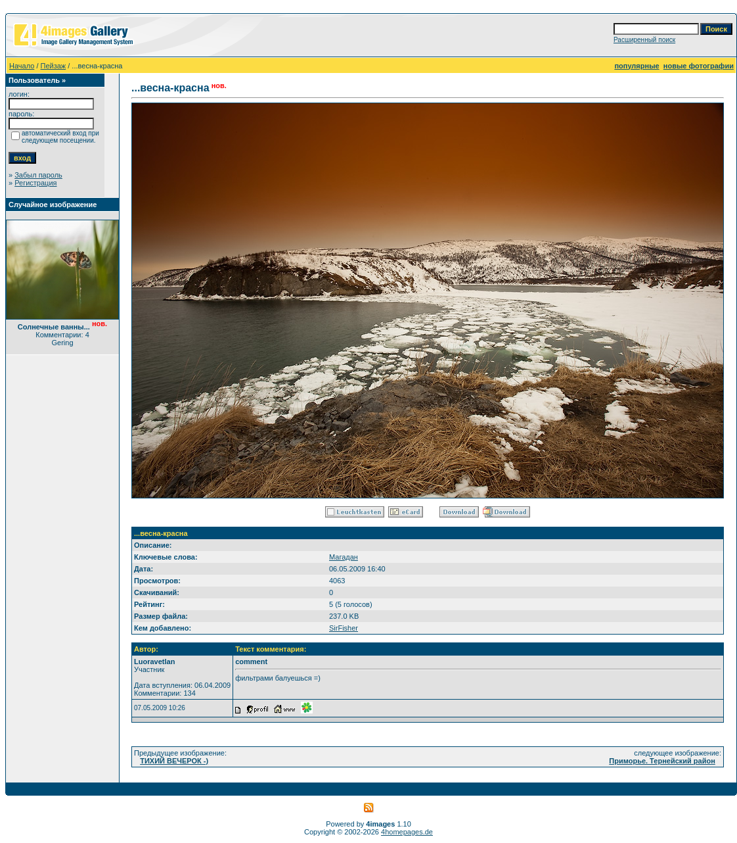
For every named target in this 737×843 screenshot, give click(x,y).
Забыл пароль (38, 175)
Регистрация (35, 183)
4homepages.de (407, 832)
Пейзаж (53, 66)
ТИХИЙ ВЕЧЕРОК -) (174, 761)
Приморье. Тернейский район (662, 761)
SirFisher (343, 628)
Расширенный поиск (644, 39)
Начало (21, 66)
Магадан (343, 557)
